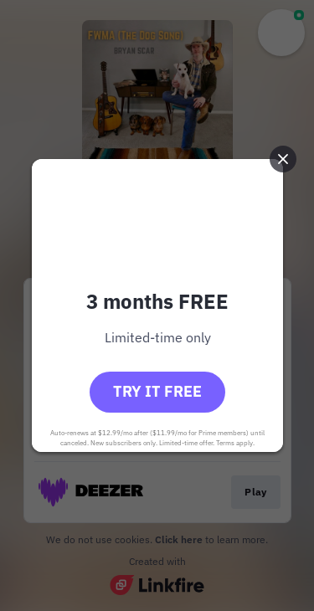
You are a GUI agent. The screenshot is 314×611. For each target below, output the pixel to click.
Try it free (157, 391)
